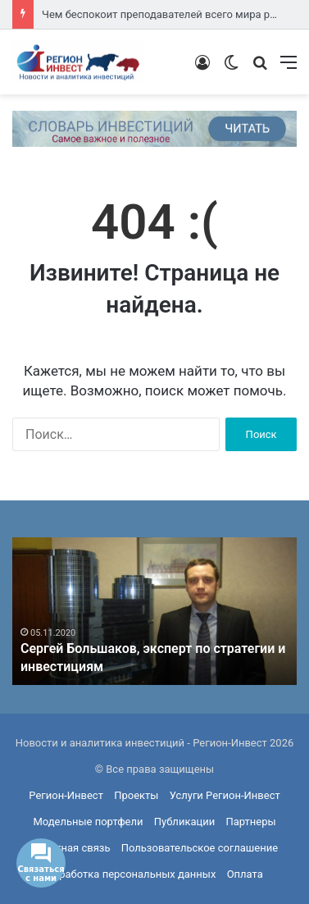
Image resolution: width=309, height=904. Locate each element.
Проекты (136, 795)
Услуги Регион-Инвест (225, 795)
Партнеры (250, 821)
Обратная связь (71, 848)
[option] (154, 611)
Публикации (184, 821)
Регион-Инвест (66, 795)
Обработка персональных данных (131, 874)
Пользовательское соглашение (199, 848)
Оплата (245, 874)
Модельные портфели (88, 821)
